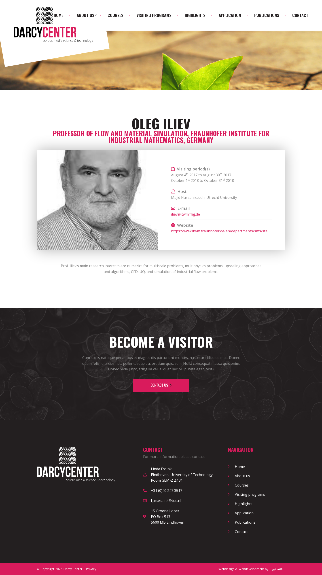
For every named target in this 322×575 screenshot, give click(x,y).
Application (230, 15)
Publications (266, 15)
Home (58, 15)
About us (85, 15)
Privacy (91, 569)
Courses (115, 15)
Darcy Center (72, 569)
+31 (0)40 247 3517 (166, 490)
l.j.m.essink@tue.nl (166, 500)
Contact (300, 15)
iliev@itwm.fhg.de (185, 214)
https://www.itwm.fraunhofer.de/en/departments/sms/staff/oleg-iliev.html (233, 231)
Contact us (159, 385)
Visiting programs (154, 15)
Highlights (195, 15)
